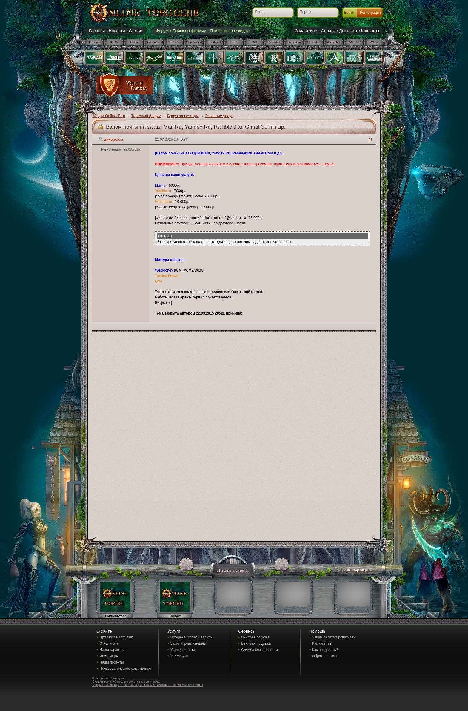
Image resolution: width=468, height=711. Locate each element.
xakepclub (113, 139)
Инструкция (109, 656)
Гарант (175, 616)
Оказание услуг (219, 116)
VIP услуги (179, 656)
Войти (349, 12)
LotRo (234, 42)
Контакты (370, 30)
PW (254, 42)
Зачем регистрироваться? (333, 637)
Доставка (348, 30)
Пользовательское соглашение (125, 668)
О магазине (306, 30)
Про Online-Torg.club (116, 637)
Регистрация (370, 12)
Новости (117, 30)
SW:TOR (354, 42)
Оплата (328, 30)
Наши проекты (111, 662)
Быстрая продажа (256, 643)
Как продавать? (325, 650)
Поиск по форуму (189, 30)
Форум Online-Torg (108, 116)
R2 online (274, 42)
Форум (162, 30)
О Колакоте (108, 643)
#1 (370, 139)
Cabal (134, 42)
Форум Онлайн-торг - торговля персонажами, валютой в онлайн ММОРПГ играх (147, 685)
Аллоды (94, 42)
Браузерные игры (183, 116)
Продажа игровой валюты (191, 637)
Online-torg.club (137, 13)
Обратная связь (325, 656)
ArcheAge (334, 42)
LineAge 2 (214, 42)
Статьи (135, 30)
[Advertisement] (263, 87)
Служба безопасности (259, 650)
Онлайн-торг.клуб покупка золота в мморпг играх (126, 681)
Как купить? (322, 643)
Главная (97, 30)
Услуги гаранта (182, 650)
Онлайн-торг (115, 616)
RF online (314, 42)
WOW (374, 42)
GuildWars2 (194, 42)
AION (114, 42)
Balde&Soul (154, 42)
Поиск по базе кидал (230, 30)
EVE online (174, 42)
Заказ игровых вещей (188, 643)
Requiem (294, 42)
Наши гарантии (112, 650)
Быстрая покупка (255, 637)
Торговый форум (146, 116)
